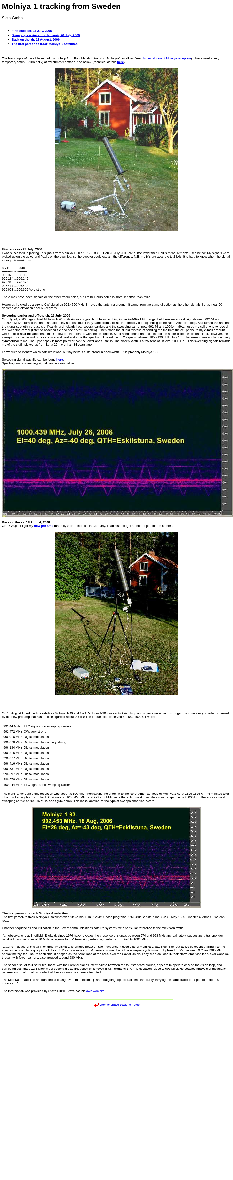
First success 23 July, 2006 (32, 31)
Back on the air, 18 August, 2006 (36, 39)
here (120, 62)
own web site (95, 991)
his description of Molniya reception (166, 58)
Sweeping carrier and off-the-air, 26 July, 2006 (46, 35)
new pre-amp (43, 526)
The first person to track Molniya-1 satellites (45, 44)
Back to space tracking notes (119, 1004)
